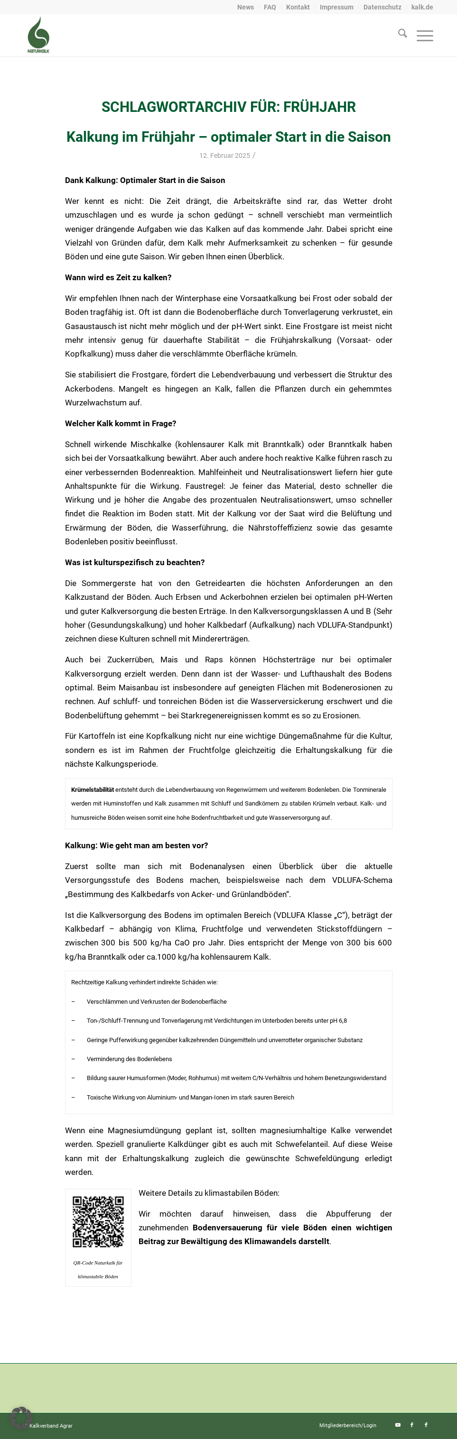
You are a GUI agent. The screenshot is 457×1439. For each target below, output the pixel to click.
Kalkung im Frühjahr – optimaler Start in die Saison (228, 136)
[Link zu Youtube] (398, 1425)
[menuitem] (246, 7)
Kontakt (298, 7)
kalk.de (422, 7)
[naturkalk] (38, 35)
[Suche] (398, 35)
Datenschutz (382, 7)
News (245, 7)
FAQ (270, 7)
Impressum (337, 7)
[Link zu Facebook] (412, 1425)
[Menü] (420, 35)
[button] (21, 1418)
